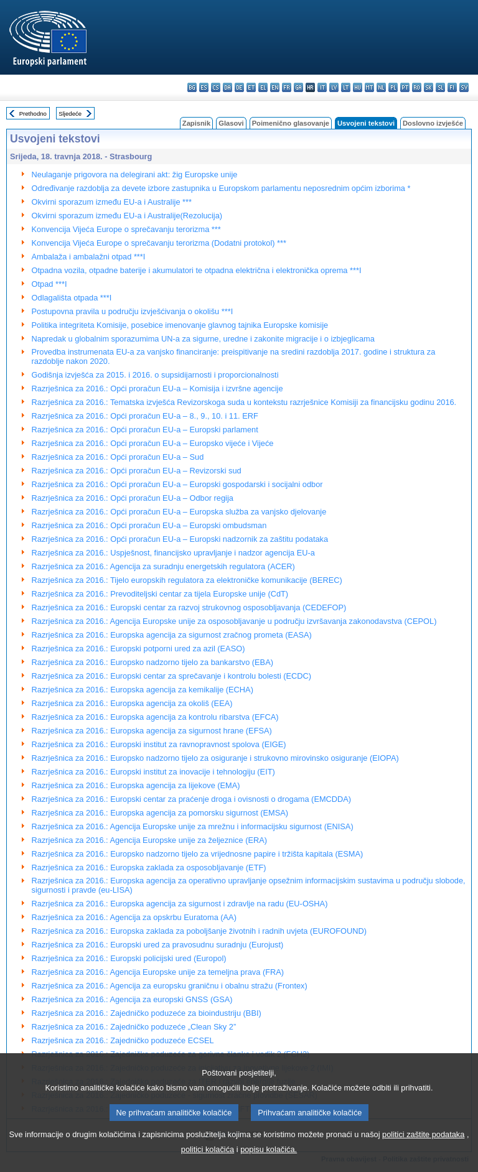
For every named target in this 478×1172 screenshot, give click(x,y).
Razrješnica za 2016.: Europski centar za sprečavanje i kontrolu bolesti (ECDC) (172, 676)
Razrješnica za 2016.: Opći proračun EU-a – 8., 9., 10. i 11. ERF (145, 416)
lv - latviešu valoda (334, 87)
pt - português (405, 87)
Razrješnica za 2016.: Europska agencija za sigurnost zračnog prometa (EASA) (172, 634)
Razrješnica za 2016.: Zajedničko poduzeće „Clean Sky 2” (134, 1026)
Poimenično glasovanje (290, 123)
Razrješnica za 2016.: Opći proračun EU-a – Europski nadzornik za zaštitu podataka (180, 539)
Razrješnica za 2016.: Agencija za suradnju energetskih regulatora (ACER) (163, 566)
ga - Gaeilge (298, 87)
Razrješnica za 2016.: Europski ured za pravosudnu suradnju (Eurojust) (158, 944)
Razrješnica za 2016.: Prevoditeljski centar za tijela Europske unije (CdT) (160, 593)
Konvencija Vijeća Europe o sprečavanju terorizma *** (126, 229)
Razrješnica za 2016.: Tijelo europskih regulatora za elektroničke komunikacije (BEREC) (187, 580)
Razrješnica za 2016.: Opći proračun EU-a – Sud (118, 457)
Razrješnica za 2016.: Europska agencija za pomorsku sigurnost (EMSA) (160, 812)
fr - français (286, 87)
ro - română (416, 87)
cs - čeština (215, 87)
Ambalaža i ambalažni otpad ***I (89, 256)
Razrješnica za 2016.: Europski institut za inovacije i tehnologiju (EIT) (153, 771)
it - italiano (322, 87)
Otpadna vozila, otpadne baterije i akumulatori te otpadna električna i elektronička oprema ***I (197, 270)
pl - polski (393, 87)
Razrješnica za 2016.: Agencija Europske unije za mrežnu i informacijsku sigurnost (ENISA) (193, 826)
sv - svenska (464, 87)
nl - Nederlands (381, 87)
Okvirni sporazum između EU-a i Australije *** (112, 202)
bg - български (192, 87)
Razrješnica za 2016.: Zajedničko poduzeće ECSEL (123, 1040)
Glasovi (230, 123)
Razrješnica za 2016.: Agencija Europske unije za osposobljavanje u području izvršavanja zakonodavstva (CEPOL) (234, 621)
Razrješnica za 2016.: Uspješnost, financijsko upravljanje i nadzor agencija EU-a (173, 552)
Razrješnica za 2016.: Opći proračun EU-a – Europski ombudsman (149, 525)
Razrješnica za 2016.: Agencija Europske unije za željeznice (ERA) (149, 840)
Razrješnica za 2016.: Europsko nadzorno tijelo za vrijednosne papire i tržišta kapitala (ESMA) (197, 853)
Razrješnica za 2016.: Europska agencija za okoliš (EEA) (132, 703)
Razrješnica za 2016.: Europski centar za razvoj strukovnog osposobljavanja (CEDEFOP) (189, 607)
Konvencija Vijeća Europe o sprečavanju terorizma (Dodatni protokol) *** (159, 243)
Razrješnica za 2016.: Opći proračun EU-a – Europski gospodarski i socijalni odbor (177, 484)
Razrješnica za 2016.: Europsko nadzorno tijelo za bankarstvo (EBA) (152, 662)
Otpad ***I (49, 284)
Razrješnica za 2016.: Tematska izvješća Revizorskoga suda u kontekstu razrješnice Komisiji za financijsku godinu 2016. (244, 402)
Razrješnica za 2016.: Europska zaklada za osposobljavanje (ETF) (149, 867)
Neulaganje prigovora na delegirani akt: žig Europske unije (135, 174)
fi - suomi (452, 87)
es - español (204, 87)
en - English (274, 87)
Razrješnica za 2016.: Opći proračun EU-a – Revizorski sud (136, 470)
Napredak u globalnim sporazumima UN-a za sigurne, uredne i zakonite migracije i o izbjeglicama (203, 338)
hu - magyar (357, 87)
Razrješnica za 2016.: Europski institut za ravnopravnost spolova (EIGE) (159, 744)
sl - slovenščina (440, 87)
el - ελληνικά (263, 87)
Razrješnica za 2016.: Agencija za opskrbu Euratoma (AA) (134, 917)
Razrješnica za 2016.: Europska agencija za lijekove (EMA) (136, 785)
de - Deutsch (239, 87)
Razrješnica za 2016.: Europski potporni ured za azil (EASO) (138, 648)
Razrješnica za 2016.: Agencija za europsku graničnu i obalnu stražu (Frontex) (169, 985)
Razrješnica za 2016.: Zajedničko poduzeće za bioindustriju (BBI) (146, 1013)
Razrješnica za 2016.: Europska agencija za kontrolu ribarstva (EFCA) (155, 717)
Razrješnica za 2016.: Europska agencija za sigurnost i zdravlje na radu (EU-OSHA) (180, 903)
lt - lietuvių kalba (345, 87)
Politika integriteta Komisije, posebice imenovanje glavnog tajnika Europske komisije (180, 325)
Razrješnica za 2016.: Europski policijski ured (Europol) (129, 958)
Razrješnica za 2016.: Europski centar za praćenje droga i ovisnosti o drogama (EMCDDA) (192, 799)
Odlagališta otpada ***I (72, 297)
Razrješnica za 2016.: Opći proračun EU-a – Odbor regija (132, 498)
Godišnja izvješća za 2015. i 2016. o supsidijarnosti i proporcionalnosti (155, 374)
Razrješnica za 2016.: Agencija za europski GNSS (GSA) (132, 999)
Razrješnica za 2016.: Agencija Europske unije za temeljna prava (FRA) (158, 972)
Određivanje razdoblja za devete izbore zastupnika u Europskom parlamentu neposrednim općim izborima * (221, 188)
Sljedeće (70, 113)
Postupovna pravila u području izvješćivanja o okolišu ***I (132, 311)
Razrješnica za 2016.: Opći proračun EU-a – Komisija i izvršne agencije (157, 388)
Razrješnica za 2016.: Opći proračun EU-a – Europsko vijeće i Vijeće (153, 443)
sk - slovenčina (428, 87)
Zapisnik (196, 123)
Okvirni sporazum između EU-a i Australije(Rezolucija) (127, 215)
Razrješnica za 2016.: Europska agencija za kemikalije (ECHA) (142, 689)
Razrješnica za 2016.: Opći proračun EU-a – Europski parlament (145, 429)
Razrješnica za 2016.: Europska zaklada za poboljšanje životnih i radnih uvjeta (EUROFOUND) (199, 931)
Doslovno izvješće (433, 123)
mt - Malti (369, 87)
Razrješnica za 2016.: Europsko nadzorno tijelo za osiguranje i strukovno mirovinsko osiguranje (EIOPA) (215, 758)
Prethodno (33, 113)
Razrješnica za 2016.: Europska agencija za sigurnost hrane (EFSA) (152, 730)
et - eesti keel (251, 87)
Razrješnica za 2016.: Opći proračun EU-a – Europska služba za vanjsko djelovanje (179, 511)
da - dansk (227, 87)
